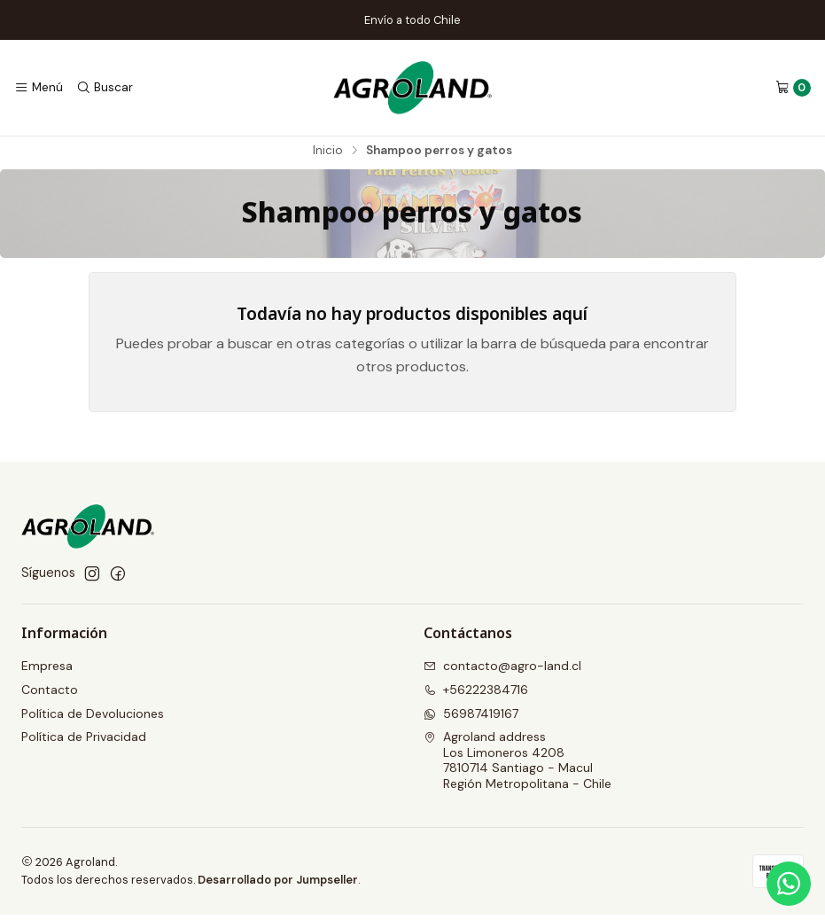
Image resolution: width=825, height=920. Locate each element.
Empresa (47, 671)
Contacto (49, 695)
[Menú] (38, 87)
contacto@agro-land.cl (502, 671)
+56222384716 (476, 695)
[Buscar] (104, 87)
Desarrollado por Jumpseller (278, 885)
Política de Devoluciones (92, 719)
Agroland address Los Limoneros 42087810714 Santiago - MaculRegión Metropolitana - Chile (517, 765)
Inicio (328, 156)
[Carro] (793, 88)
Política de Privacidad (83, 742)
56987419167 (471, 719)
